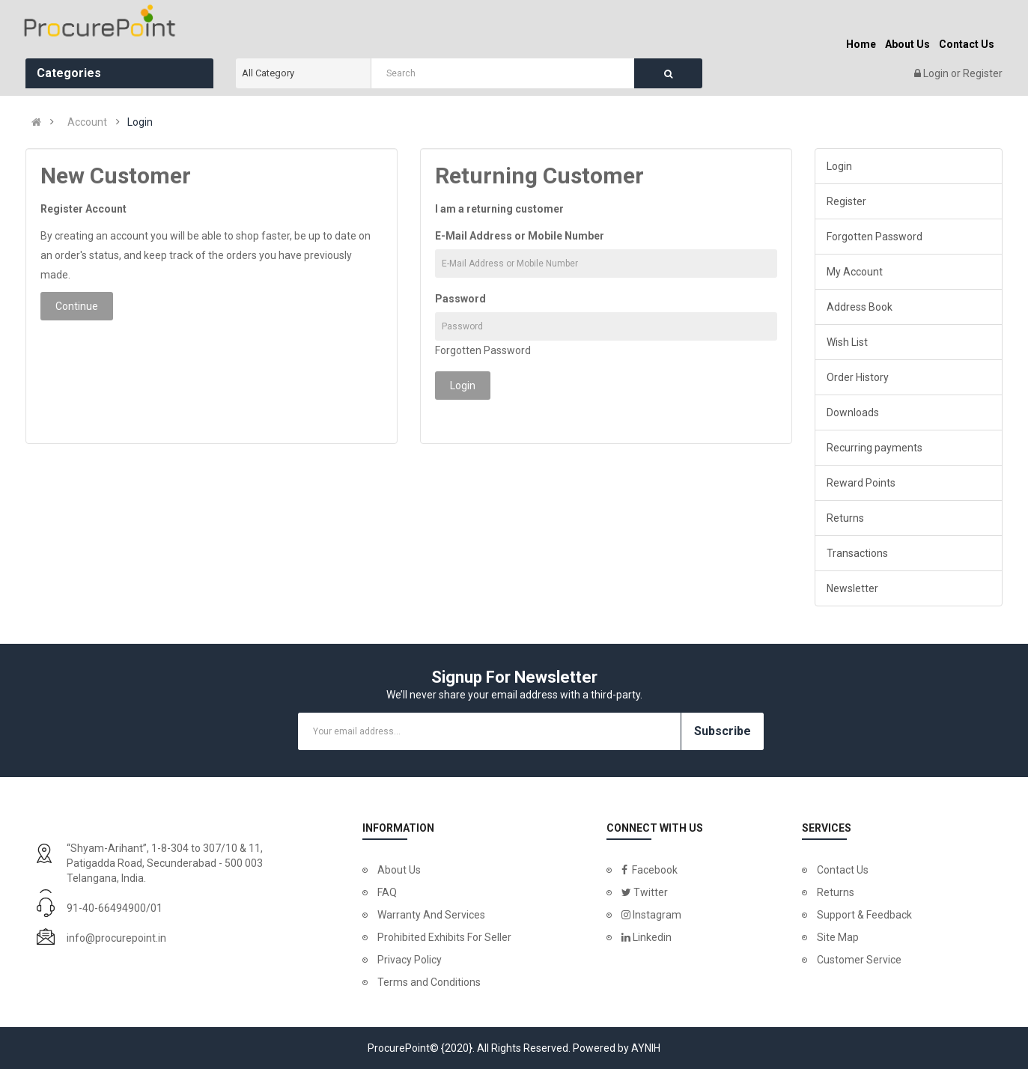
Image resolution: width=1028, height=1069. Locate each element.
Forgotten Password (483, 350)
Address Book (859, 307)
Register (983, 73)
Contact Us (843, 870)
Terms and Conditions (429, 982)
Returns (845, 518)
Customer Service (859, 960)
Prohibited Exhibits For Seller (444, 937)
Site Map (838, 937)
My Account (855, 272)
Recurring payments (874, 448)
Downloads (853, 412)
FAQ (387, 892)
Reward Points (861, 483)
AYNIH (645, 1048)
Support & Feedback (864, 915)
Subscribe (722, 731)
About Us (399, 870)
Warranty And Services (431, 915)
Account (87, 122)
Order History (858, 377)
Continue (76, 306)
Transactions (857, 553)
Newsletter (852, 588)
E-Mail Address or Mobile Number (519, 236)
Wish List (847, 342)
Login (937, 73)
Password (460, 299)
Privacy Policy (409, 960)
